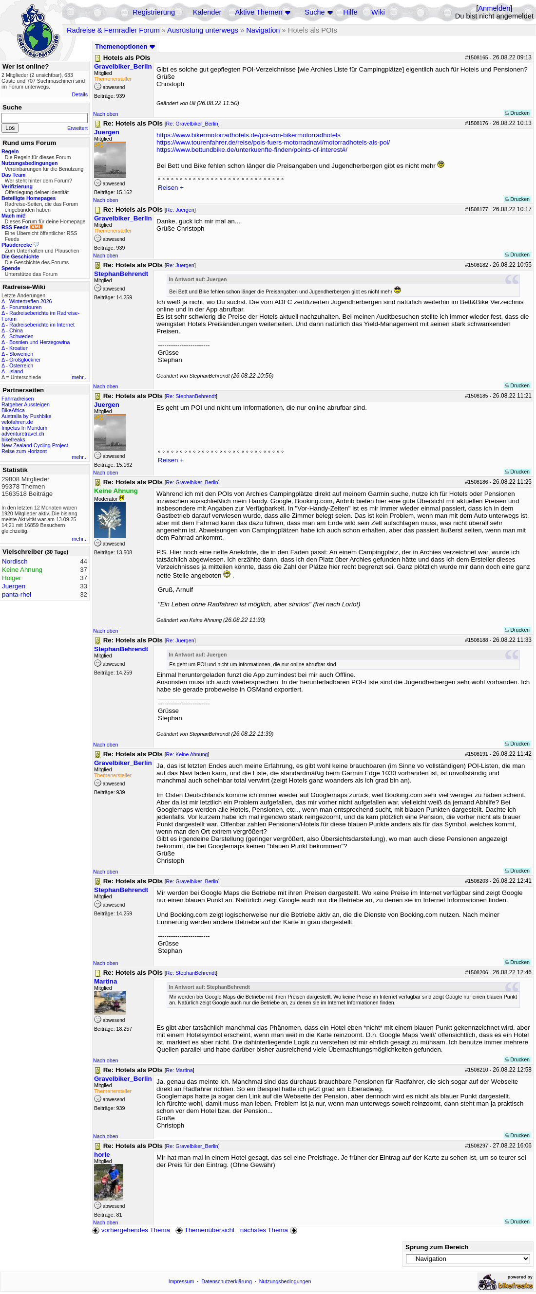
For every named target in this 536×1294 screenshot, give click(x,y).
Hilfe (350, 12)
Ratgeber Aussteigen (25, 404)
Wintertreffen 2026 (30, 301)
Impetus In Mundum (24, 428)
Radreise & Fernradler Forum (113, 30)
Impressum (181, 1281)
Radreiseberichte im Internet (42, 325)
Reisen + (171, 187)
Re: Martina (179, 1070)
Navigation (263, 30)
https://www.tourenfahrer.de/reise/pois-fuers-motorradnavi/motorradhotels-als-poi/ (273, 142)
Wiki (378, 12)
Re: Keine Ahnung (187, 754)
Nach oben (105, 114)
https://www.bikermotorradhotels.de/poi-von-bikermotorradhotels (248, 135)
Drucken (517, 113)
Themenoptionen (125, 46)
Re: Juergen (180, 210)
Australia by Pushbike (26, 416)
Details (80, 94)
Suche (315, 12)
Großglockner (25, 360)
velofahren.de (17, 422)
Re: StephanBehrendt (191, 396)
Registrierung (154, 12)
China (16, 330)
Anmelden (494, 8)
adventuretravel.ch (22, 434)
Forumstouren (25, 307)
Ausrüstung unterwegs (202, 30)
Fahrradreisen (17, 398)
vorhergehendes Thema (131, 1230)
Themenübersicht (204, 1230)
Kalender (207, 12)
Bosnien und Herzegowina (39, 342)
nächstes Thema (269, 1230)
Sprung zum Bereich (437, 1247)
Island (16, 371)
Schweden (21, 336)
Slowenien (21, 354)
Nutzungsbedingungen (285, 1281)
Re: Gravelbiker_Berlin (192, 124)
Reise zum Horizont (24, 451)
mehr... (80, 377)
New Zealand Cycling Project (34, 445)
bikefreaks (13, 439)
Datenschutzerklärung (226, 1281)
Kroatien (19, 348)
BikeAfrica (13, 410)
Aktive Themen (258, 12)
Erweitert (77, 128)
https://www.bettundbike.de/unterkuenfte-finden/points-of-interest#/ (251, 149)
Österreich (21, 365)
